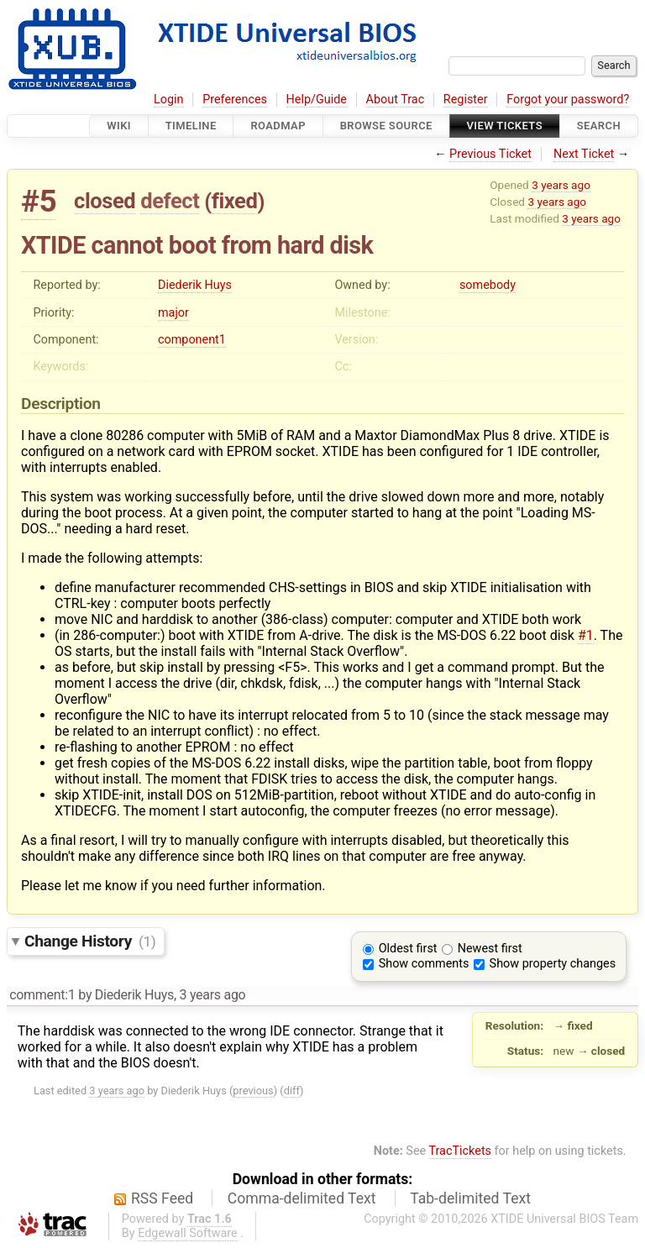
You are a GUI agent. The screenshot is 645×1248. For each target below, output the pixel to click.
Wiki (119, 125)
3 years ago (561, 184)
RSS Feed (162, 1198)
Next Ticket (583, 154)
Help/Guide (316, 99)
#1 (586, 635)
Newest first (490, 948)
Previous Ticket (490, 154)
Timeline (191, 125)
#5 (38, 201)
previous (253, 1090)
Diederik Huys (195, 285)
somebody (487, 285)
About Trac (395, 99)
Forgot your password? (567, 99)
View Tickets (505, 125)
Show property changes (553, 964)
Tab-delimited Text (470, 1198)
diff (292, 1090)
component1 (192, 340)
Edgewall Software (188, 1233)
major (173, 313)
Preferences (234, 99)
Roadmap (278, 125)
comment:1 (42, 995)
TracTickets (459, 1151)
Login (169, 99)
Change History (89, 941)
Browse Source (386, 125)
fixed (235, 200)
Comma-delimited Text (302, 1198)
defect (169, 200)
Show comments (424, 964)
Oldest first (408, 948)
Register (465, 99)
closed (104, 200)
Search (599, 125)
